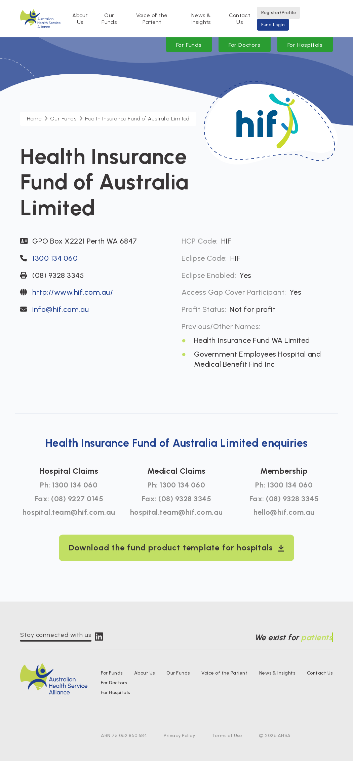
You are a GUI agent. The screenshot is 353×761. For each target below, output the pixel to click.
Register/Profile (278, 12)
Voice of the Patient (152, 18)
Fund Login (273, 24)
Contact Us (239, 18)
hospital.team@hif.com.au (69, 512)
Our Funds (109, 18)
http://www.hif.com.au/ (72, 292)
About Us (80, 18)
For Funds (189, 45)
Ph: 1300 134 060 (68, 485)
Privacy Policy (179, 735)
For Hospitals (305, 45)
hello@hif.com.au (284, 512)
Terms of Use (227, 735)
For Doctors (245, 45)
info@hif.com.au (60, 309)
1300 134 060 (55, 258)
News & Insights (201, 18)
